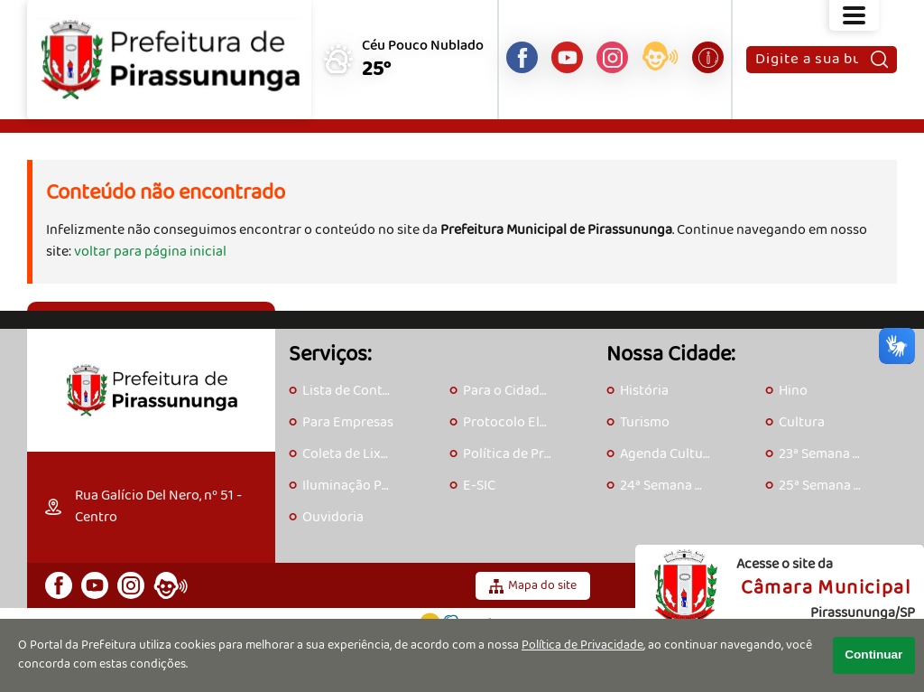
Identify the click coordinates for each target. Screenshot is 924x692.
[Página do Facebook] (522, 57)
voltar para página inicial (150, 251)
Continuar (873, 654)
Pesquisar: (754, 45)
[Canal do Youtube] (567, 57)
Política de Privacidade (582, 645)
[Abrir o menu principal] (854, 15)
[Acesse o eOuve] (660, 60)
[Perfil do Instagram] (612, 57)
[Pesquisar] (879, 59)
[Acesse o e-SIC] (708, 57)
